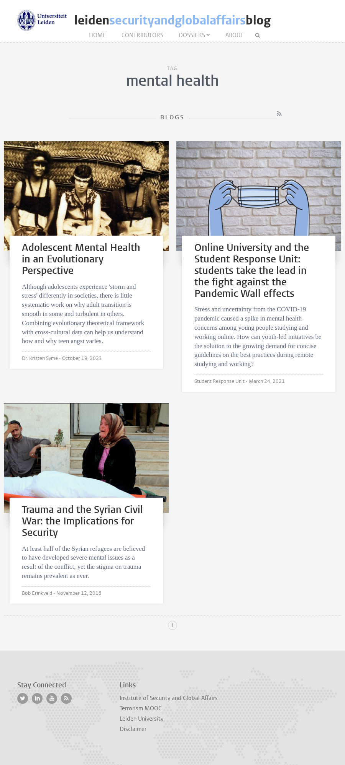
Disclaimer (133, 729)
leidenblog (172, 20)
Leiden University (141, 719)
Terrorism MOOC (141, 708)
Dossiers (192, 35)
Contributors (142, 35)
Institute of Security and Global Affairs (169, 698)
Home (97, 35)
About (234, 35)
